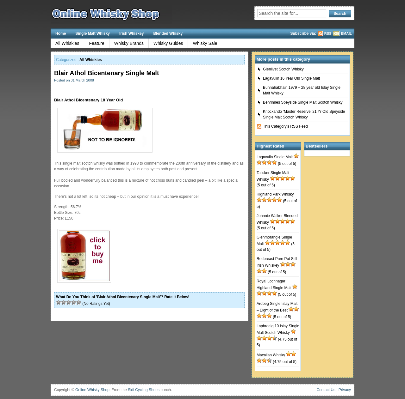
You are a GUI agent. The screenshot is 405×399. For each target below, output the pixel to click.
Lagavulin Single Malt (275, 157)
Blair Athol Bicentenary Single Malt (106, 73)
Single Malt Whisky (92, 33)
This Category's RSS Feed (285, 126)
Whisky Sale (205, 43)
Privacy (345, 390)
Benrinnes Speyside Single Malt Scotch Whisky (302, 102)
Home (60, 33)
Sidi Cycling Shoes (143, 390)
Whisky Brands (129, 43)
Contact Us (326, 390)
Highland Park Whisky (275, 194)
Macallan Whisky (271, 355)
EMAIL (346, 33)
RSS (328, 33)
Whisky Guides (168, 43)
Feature (96, 43)
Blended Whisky (168, 33)
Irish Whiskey (131, 33)
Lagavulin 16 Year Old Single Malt (291, 78)
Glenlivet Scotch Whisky (283, 69)
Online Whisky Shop (92, 390)
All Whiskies (67, 43)
